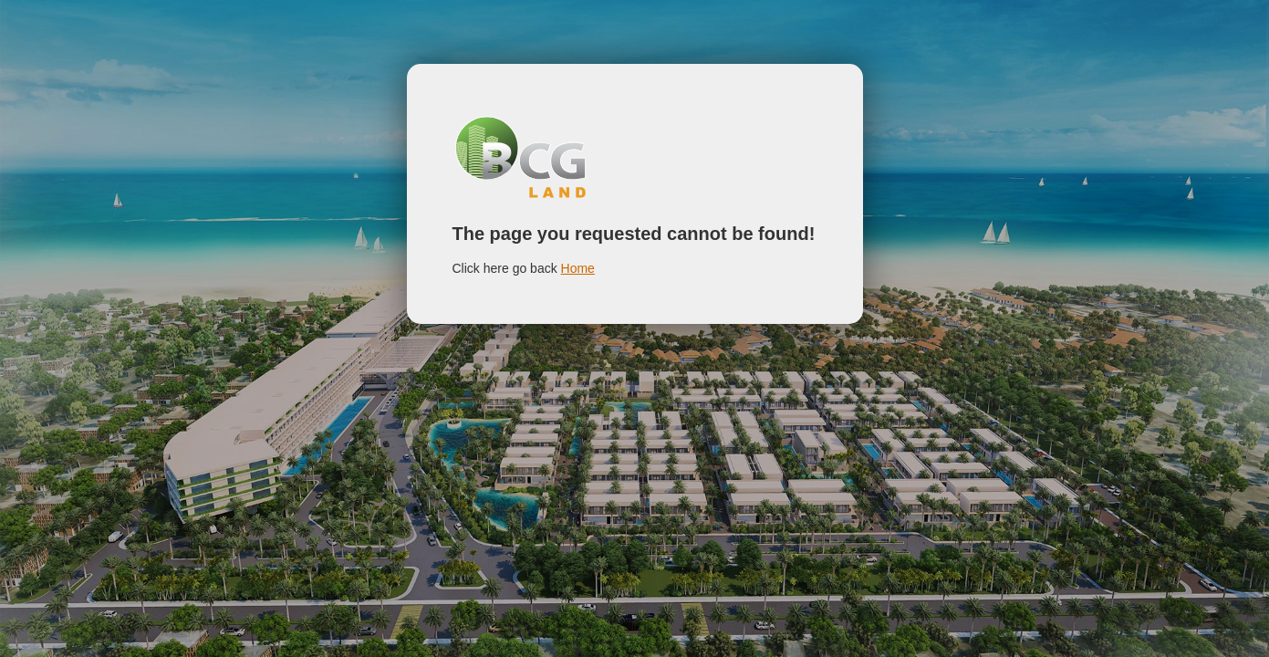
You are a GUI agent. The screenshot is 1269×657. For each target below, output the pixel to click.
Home (578, 268)
